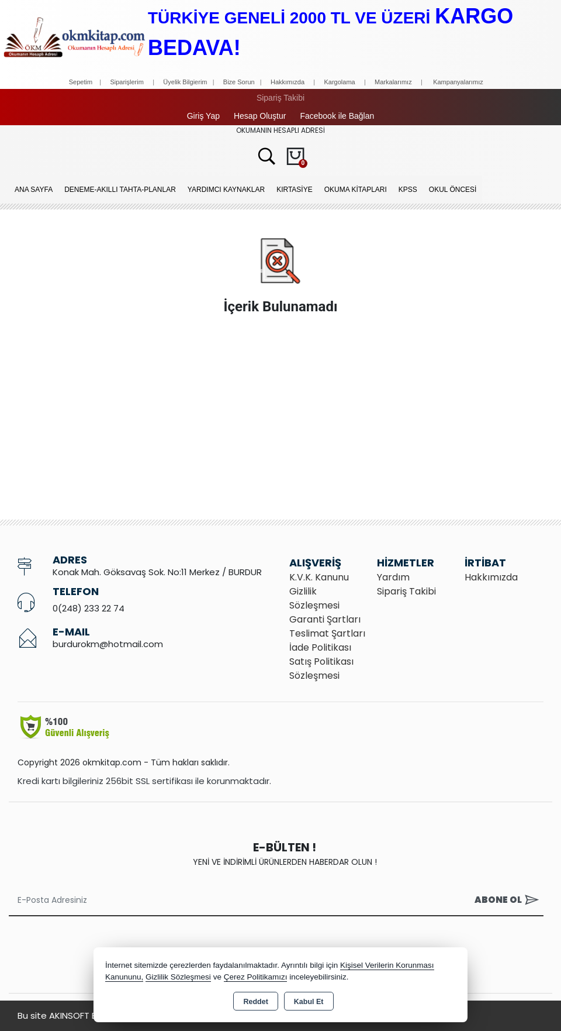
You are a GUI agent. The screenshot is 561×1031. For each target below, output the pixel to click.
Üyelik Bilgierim (185, 81)
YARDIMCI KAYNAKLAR (226, 189)
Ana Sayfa (34, 189)
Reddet (255, 1002)
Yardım (393, 577)
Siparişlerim (126, 81)
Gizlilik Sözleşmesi (314, 598)
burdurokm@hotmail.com (108, 644)
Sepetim (80, 81)
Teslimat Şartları (327, 633)
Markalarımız (393, 81)
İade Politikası (320, 647)
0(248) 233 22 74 (88, 608)
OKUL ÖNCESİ (453, 189)
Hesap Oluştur (260, 116)
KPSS (408, 189)
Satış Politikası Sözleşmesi (321, 668)
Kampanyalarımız (458, 81)
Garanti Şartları (325, 619)
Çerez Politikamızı (256, 976)
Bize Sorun (240, 81)
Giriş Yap (203, 116)
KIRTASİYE (294, 189)
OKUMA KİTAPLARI (355, 189)
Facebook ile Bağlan (337, 116)
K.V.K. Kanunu (319, 577)
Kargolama (339, 81)
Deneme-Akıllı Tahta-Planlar (120, 189)
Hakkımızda (287, 81)
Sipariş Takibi (280, 97)
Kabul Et (309, 1002)
